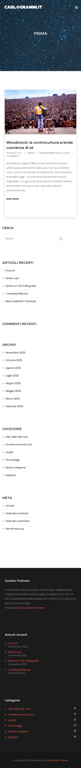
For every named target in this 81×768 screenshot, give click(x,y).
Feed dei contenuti (16, 513)
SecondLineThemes (32, 608)
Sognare (10, 475)
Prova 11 (10, 270)
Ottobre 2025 (13, 360)
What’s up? (12, 278)
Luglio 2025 (12, 375)
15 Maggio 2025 (14, 153)
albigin (30, 153)
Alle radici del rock (16, 437)
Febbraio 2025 (14, 406)
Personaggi (12, 460)
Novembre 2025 (15, 352)
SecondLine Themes (57, 760)
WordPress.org (14, 529)
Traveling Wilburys (16, 293)
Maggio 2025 (13, 391)
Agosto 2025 (13, 368)
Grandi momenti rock (50, 153)
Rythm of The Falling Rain (20, 286)
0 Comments (12, 156)
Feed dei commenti (17, 521)
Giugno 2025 (13, 383)
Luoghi (66, 153)
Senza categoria (15, 467)
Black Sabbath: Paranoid (20, 301)
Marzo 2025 (12, 398)
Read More (12, 199)
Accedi (9, 506)
